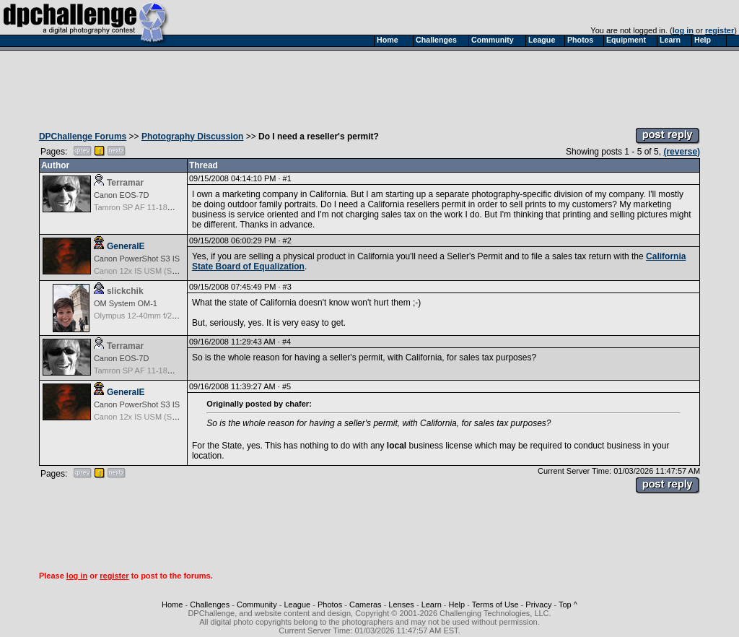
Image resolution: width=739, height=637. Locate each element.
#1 (287, 178)
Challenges (209, 604)
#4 (286, 341)
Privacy (538, 604)
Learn (431, 604)
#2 (287, 240)
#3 (287, 286)
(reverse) (681, 152)
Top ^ (568, 604)
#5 (286, 386)
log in (683, 30)
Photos (330, 604)
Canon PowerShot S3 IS (137, 258)
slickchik (125, 291)
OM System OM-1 (125, 303)
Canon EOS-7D (121, 195)
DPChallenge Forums (82, 136)
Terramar (125, 183)
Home (172, 604)
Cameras (365, 604)
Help (457, 604)
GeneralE (126, 246)
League (297, 604)
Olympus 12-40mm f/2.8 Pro (143, 315)
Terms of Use (495, 604)
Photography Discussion (192, 136)
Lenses (401, 604)
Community (257, 604)
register (719, 30)
